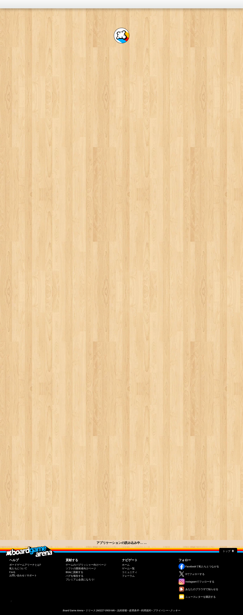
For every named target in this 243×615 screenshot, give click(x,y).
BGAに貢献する (74, 572)
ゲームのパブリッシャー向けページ (86, 564)
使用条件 (134, 610)
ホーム (126, 564)
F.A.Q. (12, 572)
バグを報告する (74, 575)
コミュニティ (129, 572)
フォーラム (128, 575)
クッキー (175, 610)
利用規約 (146, 610)
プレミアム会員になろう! (80, 579)
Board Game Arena (73, 610)
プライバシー (160, 610)
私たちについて (18, 568)
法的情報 (122, 610)
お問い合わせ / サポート (23, 575)
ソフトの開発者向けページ (81, 568)
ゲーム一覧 (128, 568)
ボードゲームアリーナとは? (25, 564)
